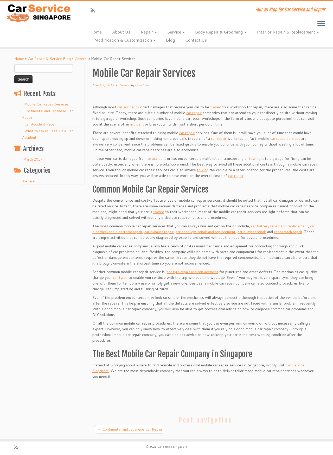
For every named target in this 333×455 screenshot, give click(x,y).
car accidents (128, 107)
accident (137, 124)
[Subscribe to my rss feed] (94, 10)
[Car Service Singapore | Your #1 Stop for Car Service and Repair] (38, 13)
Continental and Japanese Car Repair (130, 429)
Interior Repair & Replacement (288, 32)
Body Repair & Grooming (220, 32)
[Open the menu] (321, 24)
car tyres (120, 277)
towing (254, 158)
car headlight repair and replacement (205, 231)
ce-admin (142, 85)
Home (96, 32)
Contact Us (196, 40)
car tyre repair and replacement (192, 271)
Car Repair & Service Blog (49, 58)
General (80, 58)
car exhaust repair (159, 231)
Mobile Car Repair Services (46, 104)
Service (176, 32)
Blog (170, 40)
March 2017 (32, 159)
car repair (194, 112)
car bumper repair (252, 231)
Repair (149, 32)
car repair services (285, 138)
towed (215, 107)
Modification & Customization (125, 40)
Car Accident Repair (40, 124)
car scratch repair (288, 231)
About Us (121, 32)
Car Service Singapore (172, 447)
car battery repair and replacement (279, 226)
